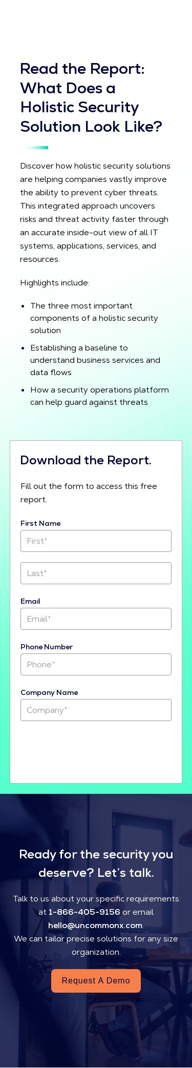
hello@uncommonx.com (95, 925)
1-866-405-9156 (84, 912)
